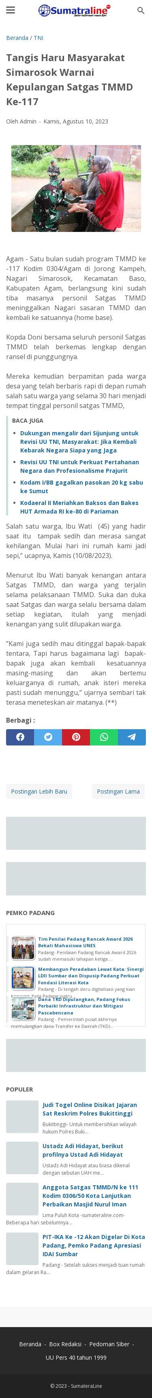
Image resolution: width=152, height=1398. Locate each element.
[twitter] (48, 737)
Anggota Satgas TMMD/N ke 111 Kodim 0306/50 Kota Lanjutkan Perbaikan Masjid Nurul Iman (90, 1195)
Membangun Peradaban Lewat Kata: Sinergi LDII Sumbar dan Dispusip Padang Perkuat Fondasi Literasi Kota (91, 976)
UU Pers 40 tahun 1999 (76, 1357)
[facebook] (20, 737)
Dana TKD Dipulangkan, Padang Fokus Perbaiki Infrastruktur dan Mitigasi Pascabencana (84, 1006)
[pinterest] (76, 737)
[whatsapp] (104, 737)
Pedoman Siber (109, 1344)
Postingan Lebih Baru (39, 791)
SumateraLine (86, 1386)
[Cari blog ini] (141, 10)
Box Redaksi (66, 1344)
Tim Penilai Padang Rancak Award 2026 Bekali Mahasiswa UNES (85, 942)
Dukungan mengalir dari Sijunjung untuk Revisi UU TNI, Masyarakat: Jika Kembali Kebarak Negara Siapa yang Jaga (79, 441)
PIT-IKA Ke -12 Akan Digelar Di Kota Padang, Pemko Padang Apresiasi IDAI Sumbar (94, 1245)
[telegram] (132, 737)
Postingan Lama (118, 791)
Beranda (30, 1344)
